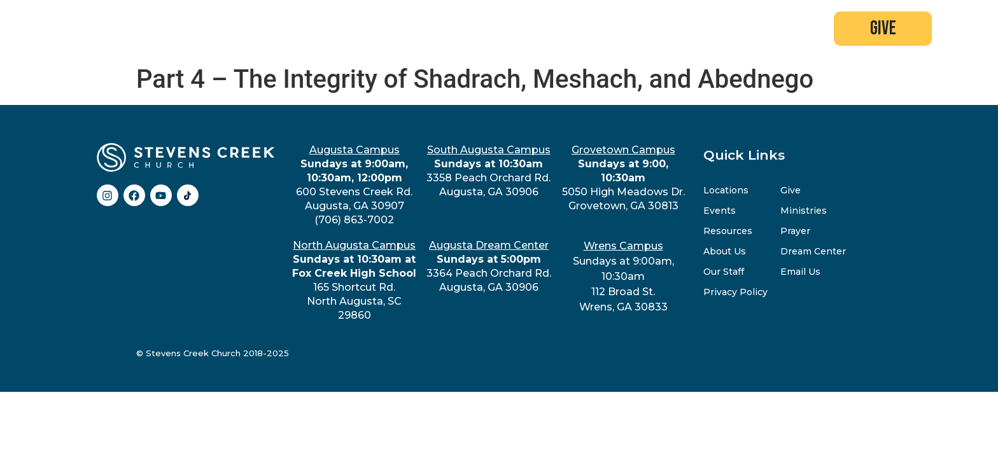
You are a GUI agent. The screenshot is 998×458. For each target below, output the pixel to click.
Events (719, 210)
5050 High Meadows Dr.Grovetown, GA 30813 (623, 178)
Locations (726, 190)
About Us (724, 251)
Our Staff (723, 271)
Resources (727, 231)
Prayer (795, 231)
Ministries (803, 210)
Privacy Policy (735, 292)
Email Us (800, 271)
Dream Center (813, 251)
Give (790, 190)
